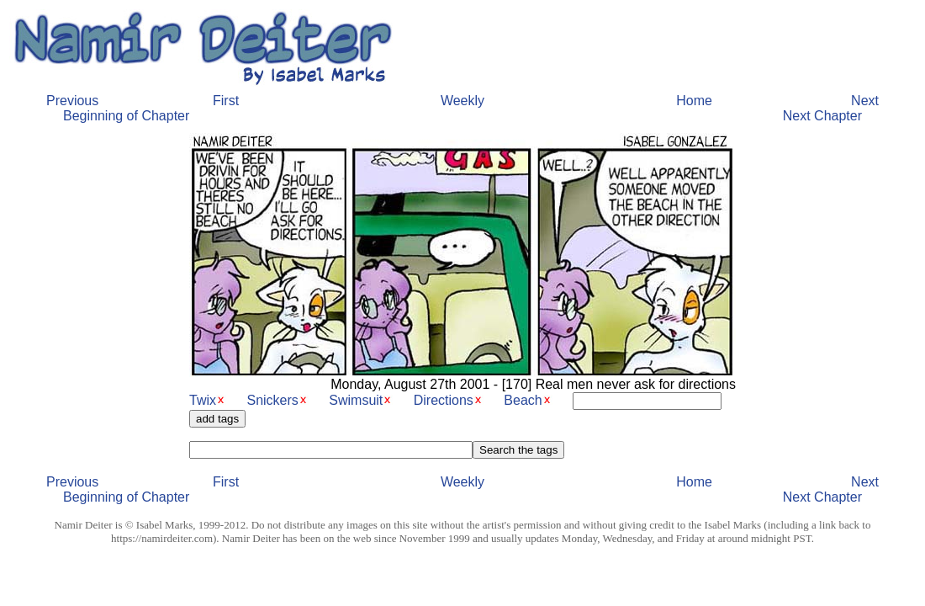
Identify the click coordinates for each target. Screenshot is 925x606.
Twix (202, 400)
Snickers (272, 400)
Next (865, 100)
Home (694, 100)
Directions (443, 400)
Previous (72, 100)
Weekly (462, 100)
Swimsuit (356, 400)
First (226, 100)
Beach (523, 400)
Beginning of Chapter (126, 116)
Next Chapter (822, 116)
